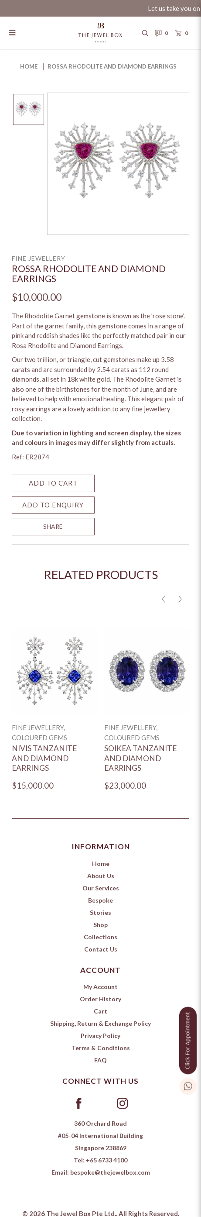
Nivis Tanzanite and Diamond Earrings (44, 758)
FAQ (100, 1060)
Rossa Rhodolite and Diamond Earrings (112, 66)
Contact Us (100, 949)
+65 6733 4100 (106, 1160)
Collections (100, 937)
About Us (100, 875)
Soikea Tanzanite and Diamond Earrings (140, 758)
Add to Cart (53, 483)
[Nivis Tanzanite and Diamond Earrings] (55, 671)
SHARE (53, 526)
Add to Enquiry (53, 505)
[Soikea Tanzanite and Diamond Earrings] (147, 671)
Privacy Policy (100, 1035)
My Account (100, 986)
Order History (100, 999)
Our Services (100, 888)
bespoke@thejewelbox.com (110, 1172)
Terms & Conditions (101, 1048)
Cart (100, 1011)
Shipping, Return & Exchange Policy (100, 1023)
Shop (100, 924)
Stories (100, 912)
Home (28, 66)
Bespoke (100, 900)
